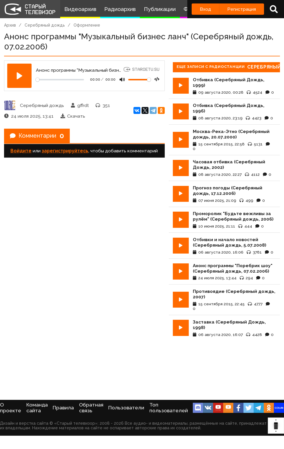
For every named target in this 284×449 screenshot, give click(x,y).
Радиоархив (120, 9)
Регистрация (241, 9)
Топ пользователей (168, 407)
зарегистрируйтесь (65, 151)
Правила (63, 408)
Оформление (87, 25)
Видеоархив (80, 9)
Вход (205, 9)
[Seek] (60, 79)
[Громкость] (139, 79)
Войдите (21, 151)
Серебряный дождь (45, 25)
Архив (10, 25)
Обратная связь (91, 407)
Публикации (160, 9)
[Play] (19, 76)
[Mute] (122, 79)
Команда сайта (37, 407)
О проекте (10, 407)
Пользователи (126, 408)
